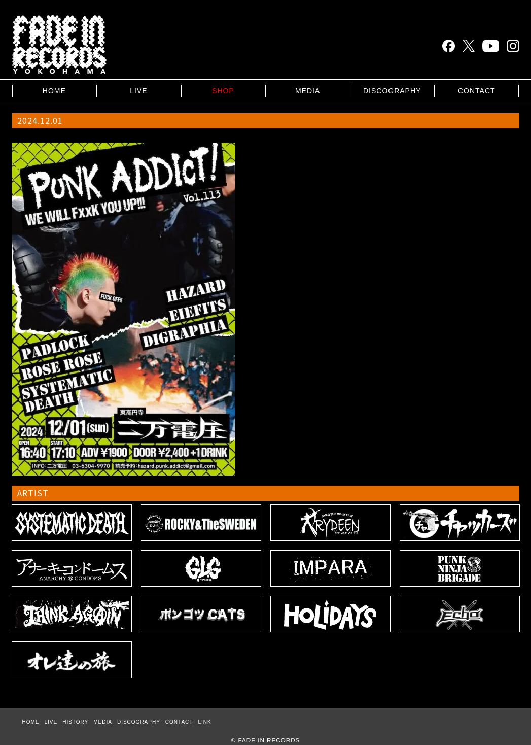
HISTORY (75, 722)
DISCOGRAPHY (392, 91)
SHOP (223, 91)
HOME (54, 91)
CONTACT (476, 91)
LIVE (138, 91)
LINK (204, 722)
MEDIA (307, 91)
